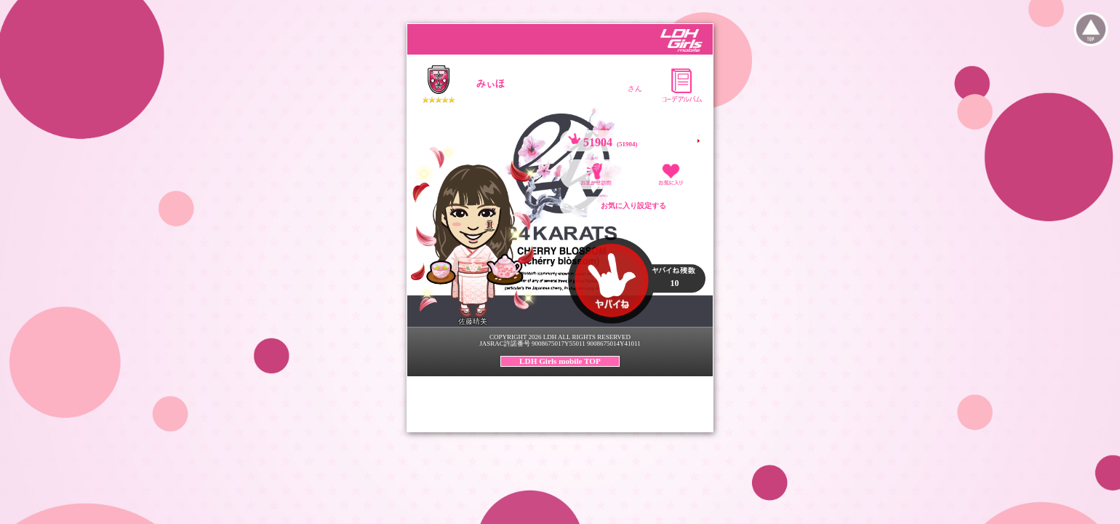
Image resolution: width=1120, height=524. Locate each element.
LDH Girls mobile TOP (560, 361)
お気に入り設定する (633, 206)
